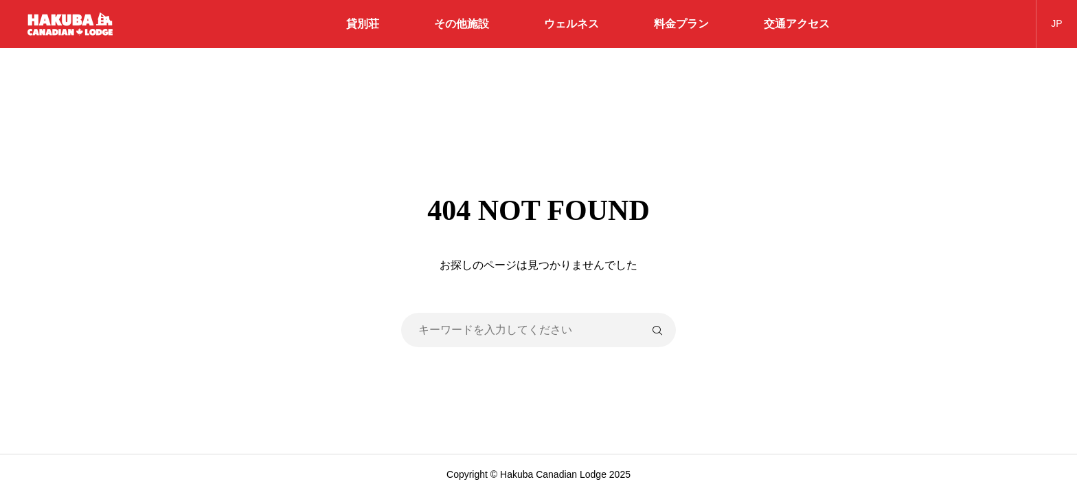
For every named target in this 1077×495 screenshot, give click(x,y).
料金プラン (681, 24)
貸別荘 (362, 24)
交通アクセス (797, 24)
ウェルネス (571, 24)
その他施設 (461, 24)
